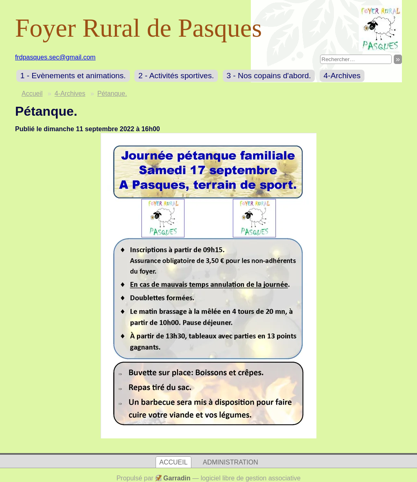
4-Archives (342, 75)
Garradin (177, 478)
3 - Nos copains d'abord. (268, 75)
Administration (230, 462)
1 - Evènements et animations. (73, 75)
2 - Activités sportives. (176, 75)
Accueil (32, 93)
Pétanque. (112, 93)
